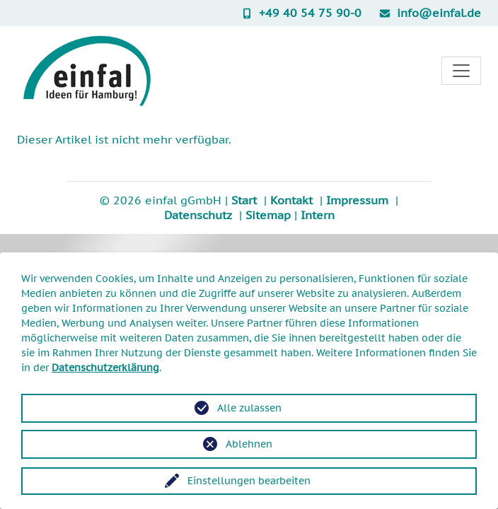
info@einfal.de (429, 13)
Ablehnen (249, 444)
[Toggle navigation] (461, 71)
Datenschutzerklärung (105, 367)
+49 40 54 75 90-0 (301, 13)
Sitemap (268, 215)
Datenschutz (198, 215)
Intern (318, 215)
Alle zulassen (249, 408)
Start (244, 200)
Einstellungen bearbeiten (249, 480)
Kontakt (291, 200)
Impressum (357, 200)
